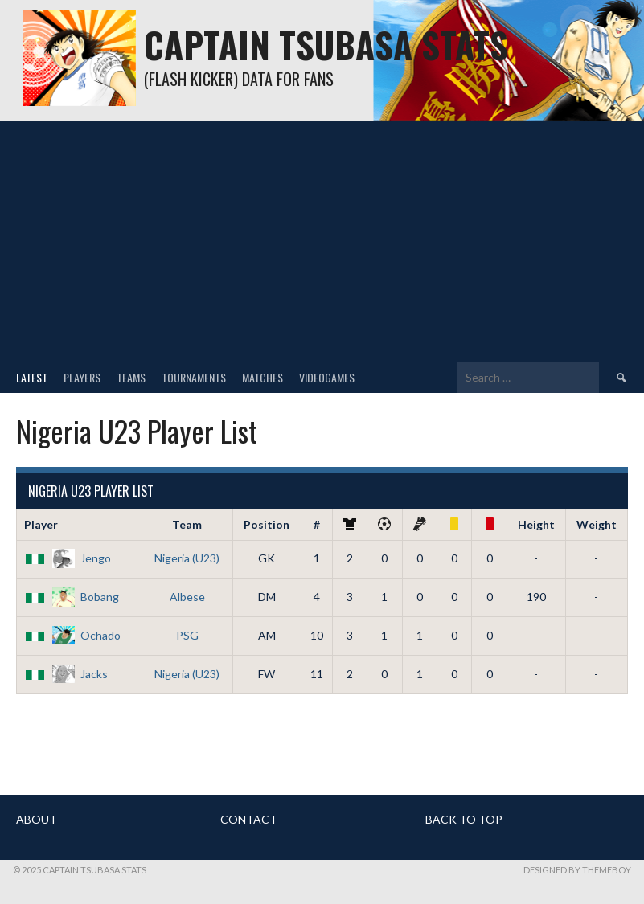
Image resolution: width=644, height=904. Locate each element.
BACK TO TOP (463, 819)
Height (536, 524)
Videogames (327, 377)
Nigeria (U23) (186, 558)
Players (82, 377)
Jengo (67, 558)
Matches (262, 377)
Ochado (72, 635)
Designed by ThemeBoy (577, 870)
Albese (187, 596)
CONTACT (248, 819)
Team (187, 524)
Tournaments (194, 377)
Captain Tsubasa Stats (326, 44)
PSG (187, 635)
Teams (131, 377)
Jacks (66, 674)
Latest (31, 377)
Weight (596, 524)
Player (41, 524)
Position (266, 524)
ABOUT (36, 819)
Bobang (71, 596)
